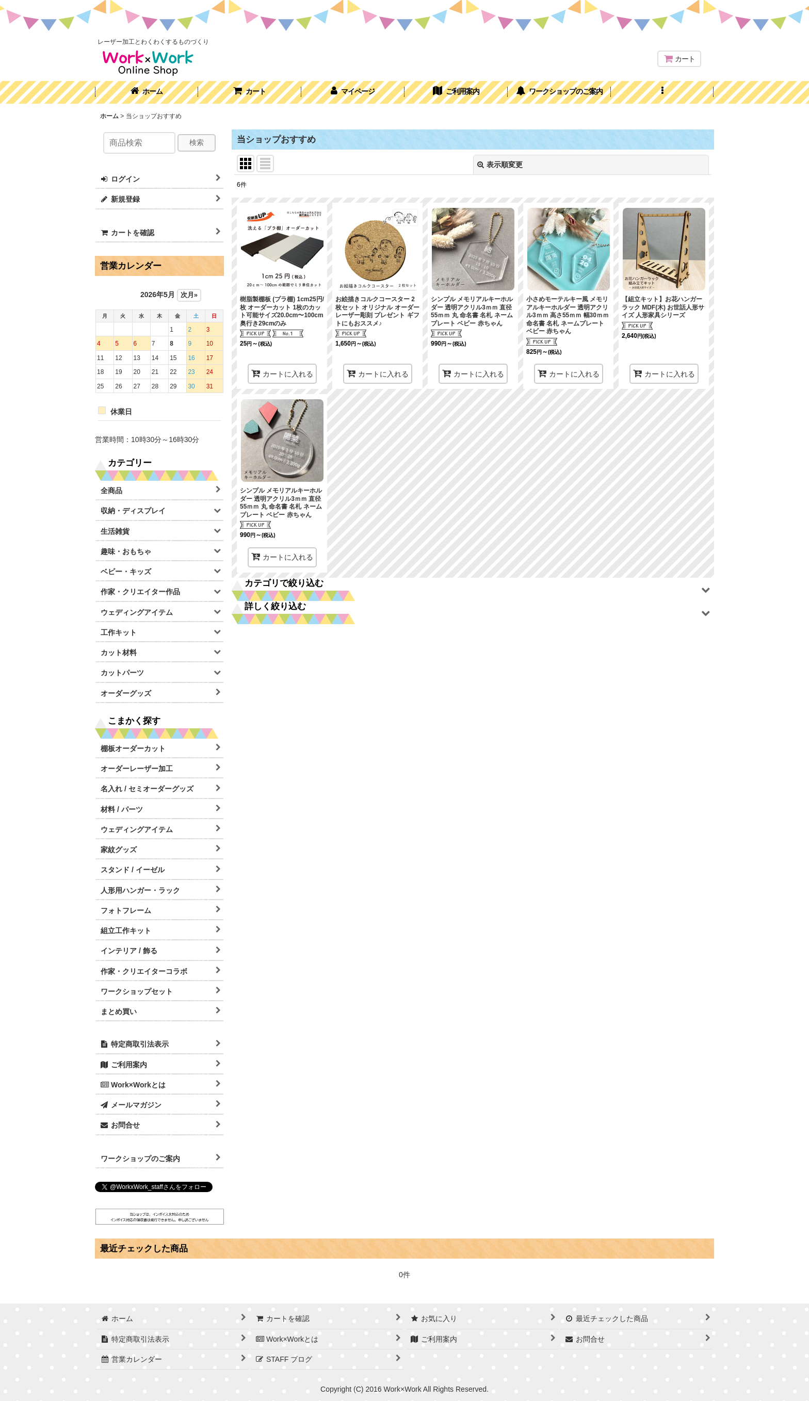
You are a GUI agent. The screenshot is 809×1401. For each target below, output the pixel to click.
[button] (662, 92)
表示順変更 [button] (500, 164)
